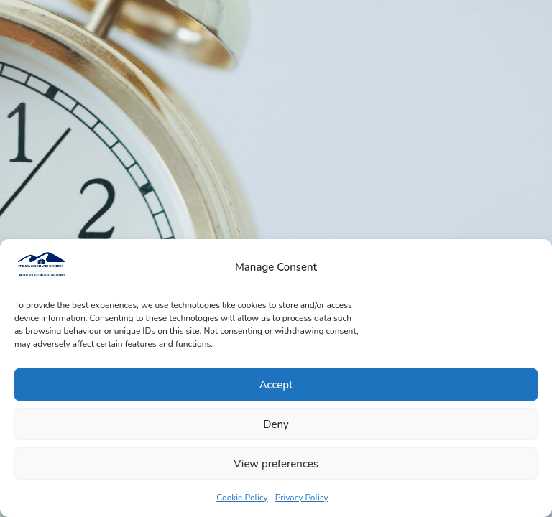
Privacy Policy (301, 497)
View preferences (276, 464)
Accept (276, 385)
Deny (275, 424)
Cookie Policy (241, 497)
